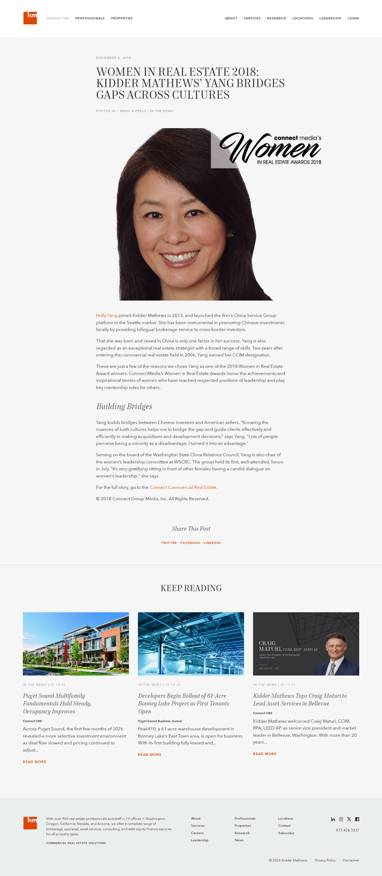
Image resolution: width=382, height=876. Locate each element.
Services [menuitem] (198, 826)
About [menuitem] (196, 818)
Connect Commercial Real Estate (183, 487)
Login (353, 18)
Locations (302, 18)
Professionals (90, 18)
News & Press (133, 111)
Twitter (169, 543)
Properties (122, 18)
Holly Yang (107, 315)
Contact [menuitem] (284, 826)
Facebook (190, 543)
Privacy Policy (325, 860)
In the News (161, 111)
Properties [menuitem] (243, 826)
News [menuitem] (239, 840)
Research (276, 18)
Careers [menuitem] (197, 833)
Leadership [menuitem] (200, 840)
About (231, 18)
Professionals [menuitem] (245, 818)
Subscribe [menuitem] (286, 833)
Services (252, 18)
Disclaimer (351, 860)
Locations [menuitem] (285, 818)
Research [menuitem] (242, 833)
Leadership (330, 18)
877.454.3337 (347, 830)
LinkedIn (212, 543)
